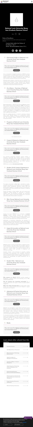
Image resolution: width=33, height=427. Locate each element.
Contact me (16, 73)
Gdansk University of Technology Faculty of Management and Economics (13, 370)
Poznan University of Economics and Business (13, 385)
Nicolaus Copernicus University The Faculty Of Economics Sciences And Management (13, 380)
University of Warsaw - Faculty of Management (13, 365)
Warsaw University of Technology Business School (13, 356)
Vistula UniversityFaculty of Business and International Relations (13, 375)
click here (24, 422)
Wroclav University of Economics (13, 388)
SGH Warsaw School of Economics (13, 352)
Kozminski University (11, 349)
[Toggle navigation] (32, 1)
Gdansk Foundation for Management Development (12, 361)
